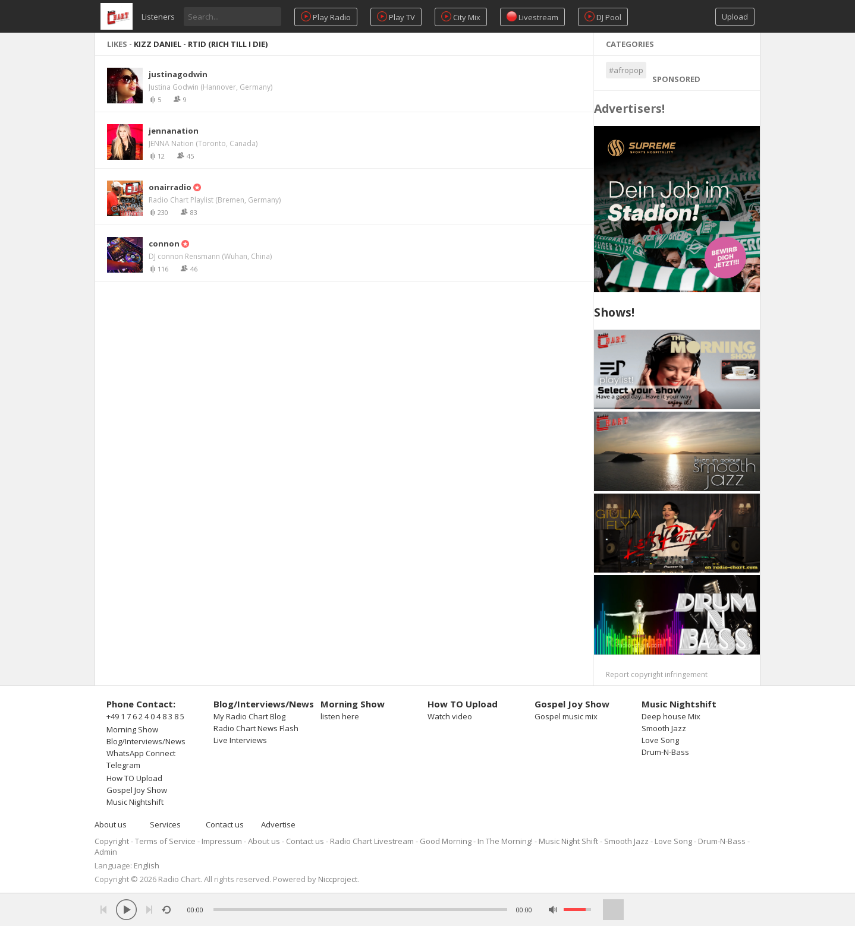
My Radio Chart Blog (249, 716)
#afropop (626, 70)
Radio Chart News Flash (255, 728)
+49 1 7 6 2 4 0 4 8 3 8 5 (145, 716)
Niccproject (337, 879)
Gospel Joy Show (136, 790)
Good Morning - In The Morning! (476, 841)
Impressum (222, 841)
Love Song (660, 740)
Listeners (158, 16)
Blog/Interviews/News (146, 741)
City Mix (460, 17)
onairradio (170, 187)
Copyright (112, 841)
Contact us (225, 824)
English (146, 865)
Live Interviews (240, 740)
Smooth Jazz (664, 728)
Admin (106, 851)
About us (111, 824)
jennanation (174, 130)
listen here (339, 716)
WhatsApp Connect (140, 753)
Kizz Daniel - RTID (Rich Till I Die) (201, 44)
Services (165, 824)
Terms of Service (165, 841)
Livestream (532, 17)
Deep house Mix (671, 716)
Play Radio (326, 17)
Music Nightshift (135, 802)
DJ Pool (602, 17)
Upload (735, 16)
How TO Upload (134, 778)
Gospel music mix (566, 716)
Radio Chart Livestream (372, 841)
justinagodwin (178, 74)
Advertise (278, 824)
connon (164, 243)
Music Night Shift (568, 841)
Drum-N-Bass (665, 752)
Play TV (396, 17)
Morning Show (132, 729)
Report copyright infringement (657, 674)
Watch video (449, 716)
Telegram (123, 765)
